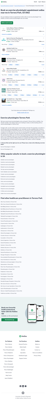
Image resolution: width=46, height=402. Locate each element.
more (42, 44)
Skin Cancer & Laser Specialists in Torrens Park (11, 286)
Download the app (9, 319)
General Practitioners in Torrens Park (9, 252)
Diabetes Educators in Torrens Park (8, 247)
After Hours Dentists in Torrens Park (8, 201)
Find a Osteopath (8, 364)
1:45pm (35, 74)
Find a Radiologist (8, 369)
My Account (9, 372)
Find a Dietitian (8, 361)
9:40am (22, 95)
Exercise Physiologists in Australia (7, 5)
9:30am (16, 85)
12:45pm (17, 74)
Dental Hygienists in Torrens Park (8, 240)
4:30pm (17, 64)
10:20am (35, 95)
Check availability (23, 54)
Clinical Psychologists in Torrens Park (8, 233)
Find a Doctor (8, 344)
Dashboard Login (23, 355)
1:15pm (23, 74)
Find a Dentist (8, 347)
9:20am (16, 95)
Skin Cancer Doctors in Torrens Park (8, 283)
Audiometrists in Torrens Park (7, 228)
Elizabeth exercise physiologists (7, 167)
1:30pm (29, 74)
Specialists (23, 352)
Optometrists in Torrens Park (7, 264)
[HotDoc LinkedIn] (23, 386)
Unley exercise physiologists (7, 181)
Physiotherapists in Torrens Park (7, 269)
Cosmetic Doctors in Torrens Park (8, 235)
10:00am (23, 85)
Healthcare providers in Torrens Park (8, 293)
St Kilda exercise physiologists (7, 191)
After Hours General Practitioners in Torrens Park (11, 204)
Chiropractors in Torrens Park (7, 230)
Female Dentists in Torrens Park (7, 218)
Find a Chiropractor (8, 355)
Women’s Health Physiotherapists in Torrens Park (11, 290)
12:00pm (36, 85)
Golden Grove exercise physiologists (8, 193)
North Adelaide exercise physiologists (9, 171)
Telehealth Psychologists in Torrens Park (9, 216)
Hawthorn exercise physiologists (8, 162)
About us (37, 344)
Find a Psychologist (8, 358)
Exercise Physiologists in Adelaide (8, 146)
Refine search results (7, 22)
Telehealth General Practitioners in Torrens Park (11, 213)
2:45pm (10, 44)
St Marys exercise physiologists (7, 183)
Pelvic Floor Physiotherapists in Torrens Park (10, 266)
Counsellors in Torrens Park (6, 237)
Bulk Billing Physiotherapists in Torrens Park (10, 211)
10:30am (29, 85)
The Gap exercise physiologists (7, 169)
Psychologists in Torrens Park (7, 276)
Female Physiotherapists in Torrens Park (9, 221)
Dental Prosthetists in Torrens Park (8, 242)
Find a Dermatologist (8, 366)
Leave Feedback (8, 378)
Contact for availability (23, 34)
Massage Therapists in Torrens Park (8, 254)
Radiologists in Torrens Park (7, 278)
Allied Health (23, 347)
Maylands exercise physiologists (7, 188)
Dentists (23, 349)
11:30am (10, 74)
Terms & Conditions (37, 352)
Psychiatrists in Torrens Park (7, 274)
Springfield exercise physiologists (8, 186)
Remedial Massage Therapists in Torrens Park (10, 281)
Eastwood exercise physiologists (8, 164)
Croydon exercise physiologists (7, 174)
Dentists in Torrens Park (6, 245)
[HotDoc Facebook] (20, 386)
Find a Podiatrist (9, 352)
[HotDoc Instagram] (25, 386)
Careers (37, 347)
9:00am (10, 85)
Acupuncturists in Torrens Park (7, 223)
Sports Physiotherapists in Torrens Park (9, 288)
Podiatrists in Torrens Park (6, 271)
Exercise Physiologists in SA (20, 5)
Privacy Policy (37, 355)
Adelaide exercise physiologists (7, 159)
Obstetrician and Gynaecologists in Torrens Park (11, 262)
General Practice (23, 344)
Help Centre (9, 375)
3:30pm (10, 64)
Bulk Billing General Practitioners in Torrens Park (11, 209)
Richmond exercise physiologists (8, 179)
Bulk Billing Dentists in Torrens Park (8, 206)
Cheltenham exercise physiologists (8, 176)
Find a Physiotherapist (8, 349)
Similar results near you (23, 112)
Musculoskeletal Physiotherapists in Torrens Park (11, 257)
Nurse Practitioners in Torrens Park (8, 259)
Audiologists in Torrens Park (7, 225)
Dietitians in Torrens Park (6, 250)
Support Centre (23, 358)
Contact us (37, 349)
